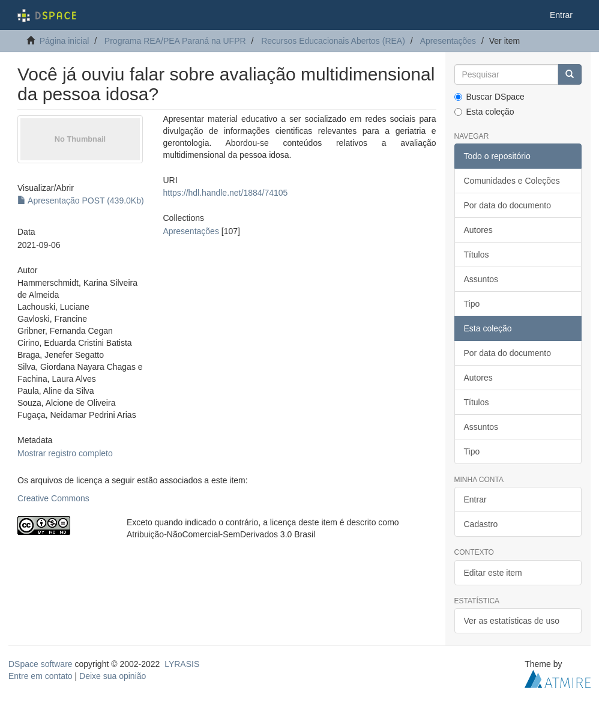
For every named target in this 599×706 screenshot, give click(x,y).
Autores (478, 230)
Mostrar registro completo (65, 453)
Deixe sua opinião (112, 676)
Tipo (472, 304)
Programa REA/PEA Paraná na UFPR (175, 41)
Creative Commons (53, 498)
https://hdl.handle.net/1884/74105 (225, 193)
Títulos (476, 254)
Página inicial (64, 41)
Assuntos (481, 279)
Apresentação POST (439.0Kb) (80, 200)
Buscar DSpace (489, 96)
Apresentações (448, 41)
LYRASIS (181, 664)
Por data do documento (508, 205)
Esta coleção (484, 111)
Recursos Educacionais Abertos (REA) (333, 41)
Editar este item (493, 573)
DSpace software (40, 664)
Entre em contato (40, 676)
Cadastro (481, 524)
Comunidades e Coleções (512, 181)
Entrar (475, 499)
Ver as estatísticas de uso (512, 621)
